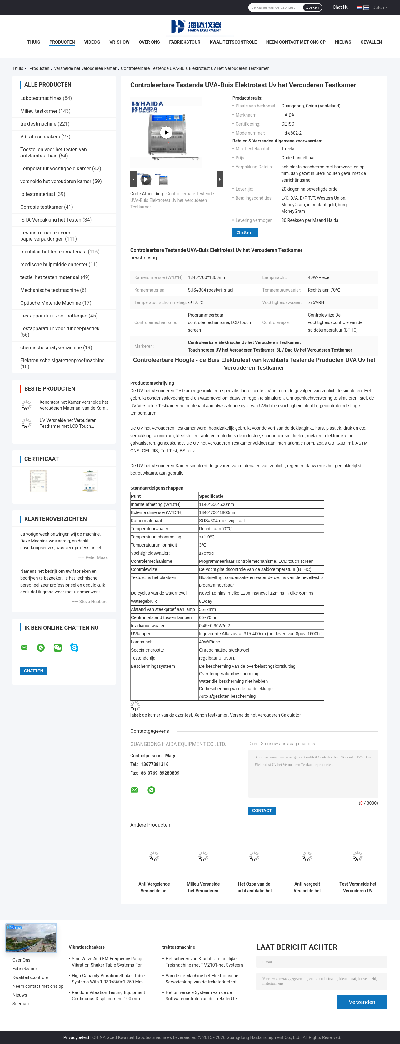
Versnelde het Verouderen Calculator (265, 714)
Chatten (244, 232)
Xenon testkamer (211, 714)
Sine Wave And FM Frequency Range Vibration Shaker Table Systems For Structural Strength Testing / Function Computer (109, 962)
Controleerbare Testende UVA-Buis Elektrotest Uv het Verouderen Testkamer (172, 200)
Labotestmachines (41, 98)
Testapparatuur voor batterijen (54, 316)
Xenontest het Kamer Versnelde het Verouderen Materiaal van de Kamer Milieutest (74, 408)
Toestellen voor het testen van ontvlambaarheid (53, 153)
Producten (62, 42)
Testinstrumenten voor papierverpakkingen (45, 236)
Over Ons (149, 42)
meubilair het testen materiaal (53, 252)
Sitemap (20, 1003)
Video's (92, 42)
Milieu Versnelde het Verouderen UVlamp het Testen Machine (203, 887)
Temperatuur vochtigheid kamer (55, 169)
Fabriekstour (185, 42)
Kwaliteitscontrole (233, 42)
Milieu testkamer (39, 111)
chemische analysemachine (51, 348)
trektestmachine (38, 124)
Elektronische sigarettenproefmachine (62, 360)
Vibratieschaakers (40, 137)
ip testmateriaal (37, 194)
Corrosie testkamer (41, 207)
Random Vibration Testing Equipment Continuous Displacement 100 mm (108, 995)
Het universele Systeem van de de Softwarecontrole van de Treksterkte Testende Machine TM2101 (201, 996)
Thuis (34, 42)
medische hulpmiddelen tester (54, 264)
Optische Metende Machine (50, 303)
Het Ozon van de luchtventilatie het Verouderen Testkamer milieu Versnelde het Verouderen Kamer (254, 887)
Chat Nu (340, 7)
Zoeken (312, 7)
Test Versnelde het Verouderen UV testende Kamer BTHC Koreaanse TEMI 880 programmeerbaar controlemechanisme (358, 887)
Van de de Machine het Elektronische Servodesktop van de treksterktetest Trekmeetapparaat (202, 979)
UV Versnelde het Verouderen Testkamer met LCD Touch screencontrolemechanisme (68, 426)
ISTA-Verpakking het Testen (50, 220)
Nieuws (343, 42)
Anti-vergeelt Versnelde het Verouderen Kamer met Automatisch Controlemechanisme (307, 887)
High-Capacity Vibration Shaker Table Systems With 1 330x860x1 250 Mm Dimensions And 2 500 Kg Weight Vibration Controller (108, 979)
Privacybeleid (76, 1037)
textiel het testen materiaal (49, 277)
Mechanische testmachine (49, 290)
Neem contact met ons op (296, 42)
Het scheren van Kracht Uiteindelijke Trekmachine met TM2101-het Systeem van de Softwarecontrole (204, 962)
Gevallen (371, 42)
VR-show (119, 42)
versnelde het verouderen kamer (85, 68)
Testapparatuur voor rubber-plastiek (60, 329)
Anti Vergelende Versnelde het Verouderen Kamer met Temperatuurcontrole (154, 887)
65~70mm (209, 617)
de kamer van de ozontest (167, 714)
